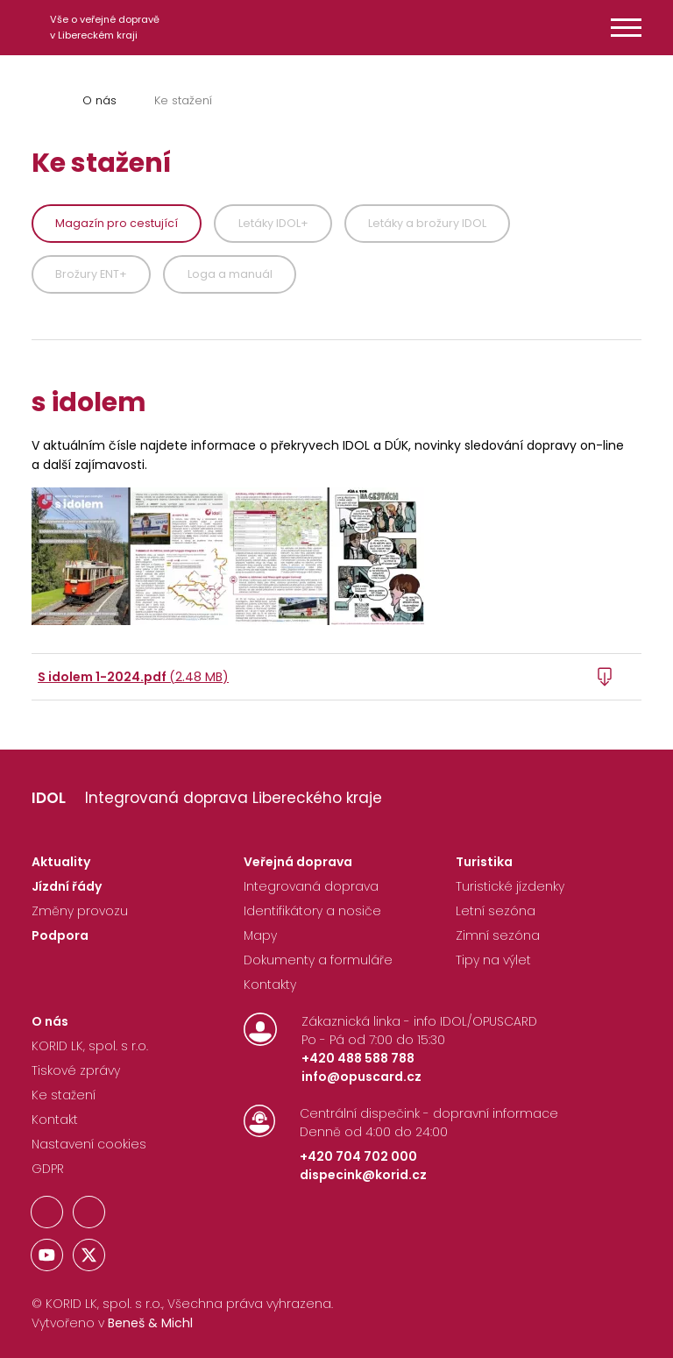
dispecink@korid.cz (363, 1175)
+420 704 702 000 (358, 1156)
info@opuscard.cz (361, 1076)
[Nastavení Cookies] (89, 1148)
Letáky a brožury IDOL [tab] (427, 223)
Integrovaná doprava (311, 886)
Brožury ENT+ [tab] (91, 274)
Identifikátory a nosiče (312, 911)
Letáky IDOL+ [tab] (273, 223)
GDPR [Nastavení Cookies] (48, 1168)
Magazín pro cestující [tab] (116, 223)
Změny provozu (80, 911)
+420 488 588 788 (357, 1058)
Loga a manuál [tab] (230, 274)
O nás (99, 100)
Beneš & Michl (150, 1323)
